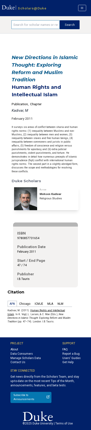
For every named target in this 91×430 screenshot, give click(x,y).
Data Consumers (21, 353)
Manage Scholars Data (25, 358)
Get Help (68, 362)
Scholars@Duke (32, 8)
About (14, 349)
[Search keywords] (35, 24)
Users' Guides (71, 358)
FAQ (65, 349)
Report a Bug (71, 353)
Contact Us (17, 362)
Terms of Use (64, 423)
